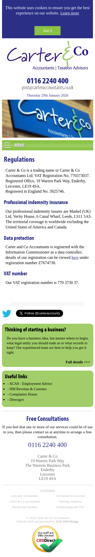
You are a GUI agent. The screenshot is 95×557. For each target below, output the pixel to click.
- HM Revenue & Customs (26, 389)
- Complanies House (22, 394)
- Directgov (15, 400)
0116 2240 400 (47, 80)
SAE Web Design (67, 521)
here (75, 257)
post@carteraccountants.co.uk (47, 87)
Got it (47, 31)
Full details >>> (78, 362)
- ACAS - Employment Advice (29, 384)
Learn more (69, 13)
